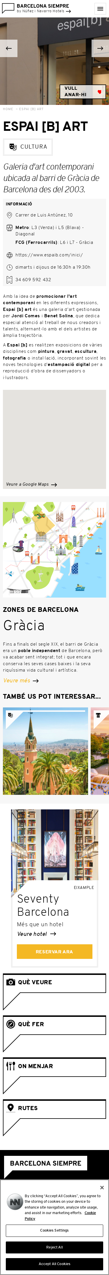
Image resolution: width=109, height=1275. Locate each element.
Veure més (21, 681)
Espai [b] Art (31, 109)
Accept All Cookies (54, 1264)
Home (8, 109)
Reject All (54, 1247)
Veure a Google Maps (31, 484)
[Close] (102, 1187)
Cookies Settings (54, 1230)
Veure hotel (36, 934)
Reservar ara (54, 952)
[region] (54, 1227)
